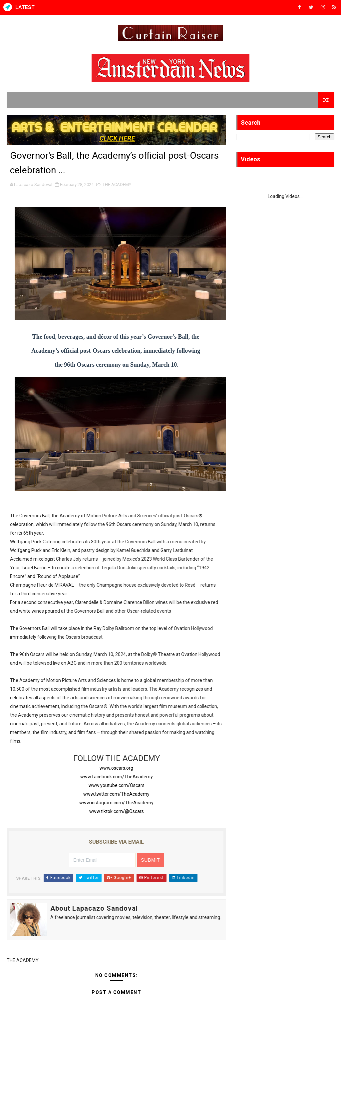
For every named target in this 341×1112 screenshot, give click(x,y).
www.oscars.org (116, 768)
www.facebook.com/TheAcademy (116, 776)
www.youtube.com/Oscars (117, 785)
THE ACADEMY (117, 184)
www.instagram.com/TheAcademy (116, 802)
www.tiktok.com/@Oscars (116, 811)
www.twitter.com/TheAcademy (116, 794)
